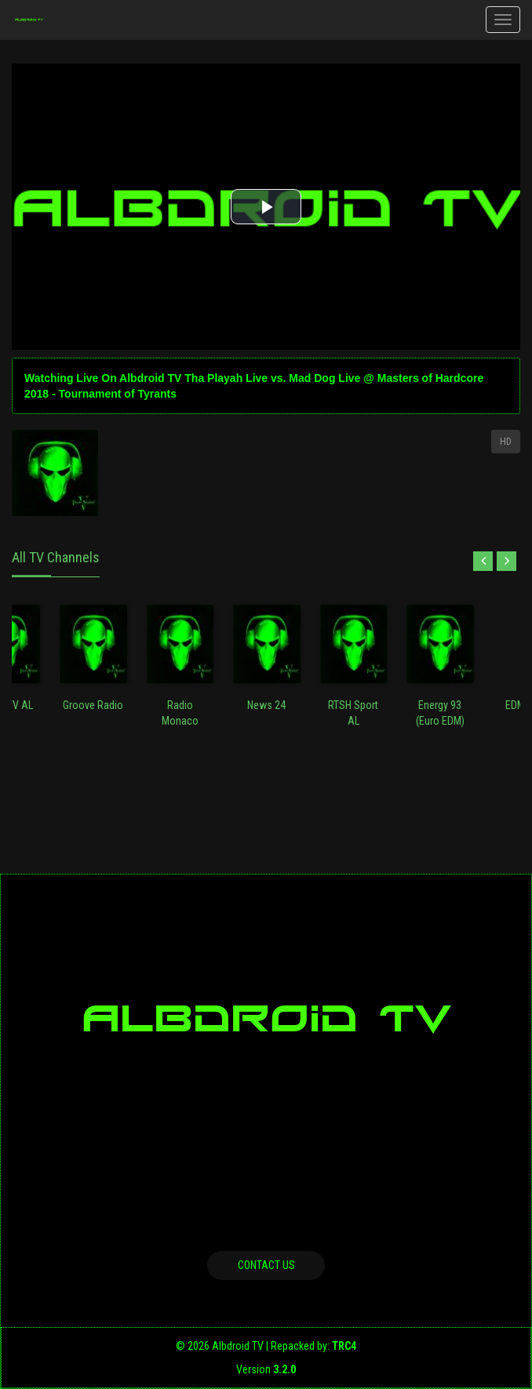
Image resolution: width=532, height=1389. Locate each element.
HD (506, 441)
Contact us (266, 1265)
